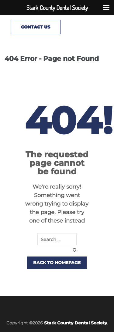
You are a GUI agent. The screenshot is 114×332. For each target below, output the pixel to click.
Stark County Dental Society (75, 323)
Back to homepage (57, 262)
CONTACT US (35, 27)
